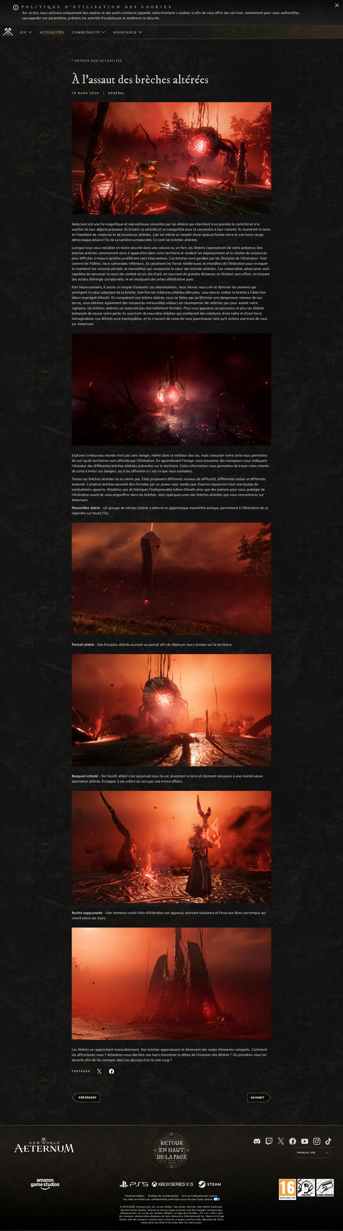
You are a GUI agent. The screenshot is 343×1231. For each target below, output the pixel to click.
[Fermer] (337, 6)
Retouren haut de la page (171, 1150)
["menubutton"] (26, 32)
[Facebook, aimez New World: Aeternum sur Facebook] (292, 1141)
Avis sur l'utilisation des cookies (199, 1195)
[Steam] (210, 1184)
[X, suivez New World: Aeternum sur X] (281, 1141)
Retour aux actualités (98, 60)
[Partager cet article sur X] (99, 1071)
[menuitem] (26, 32)
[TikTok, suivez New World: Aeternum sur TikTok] (328, 1141)
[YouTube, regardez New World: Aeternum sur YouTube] (304, 1141)
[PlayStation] (134, 1184)
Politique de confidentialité (163, 1195)
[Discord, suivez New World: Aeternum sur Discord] (257, 1141)
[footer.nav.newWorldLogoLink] (44, 1145)
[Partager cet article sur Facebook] (111, 1071)
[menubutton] (313, 1153)
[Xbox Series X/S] (172, 1184)
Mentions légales (134, 1195)
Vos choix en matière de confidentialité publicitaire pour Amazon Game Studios (171, 1199)
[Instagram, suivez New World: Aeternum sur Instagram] (316, 1141)
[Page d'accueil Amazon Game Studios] (45, 1185)
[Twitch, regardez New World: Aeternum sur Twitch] (269, 1141)
